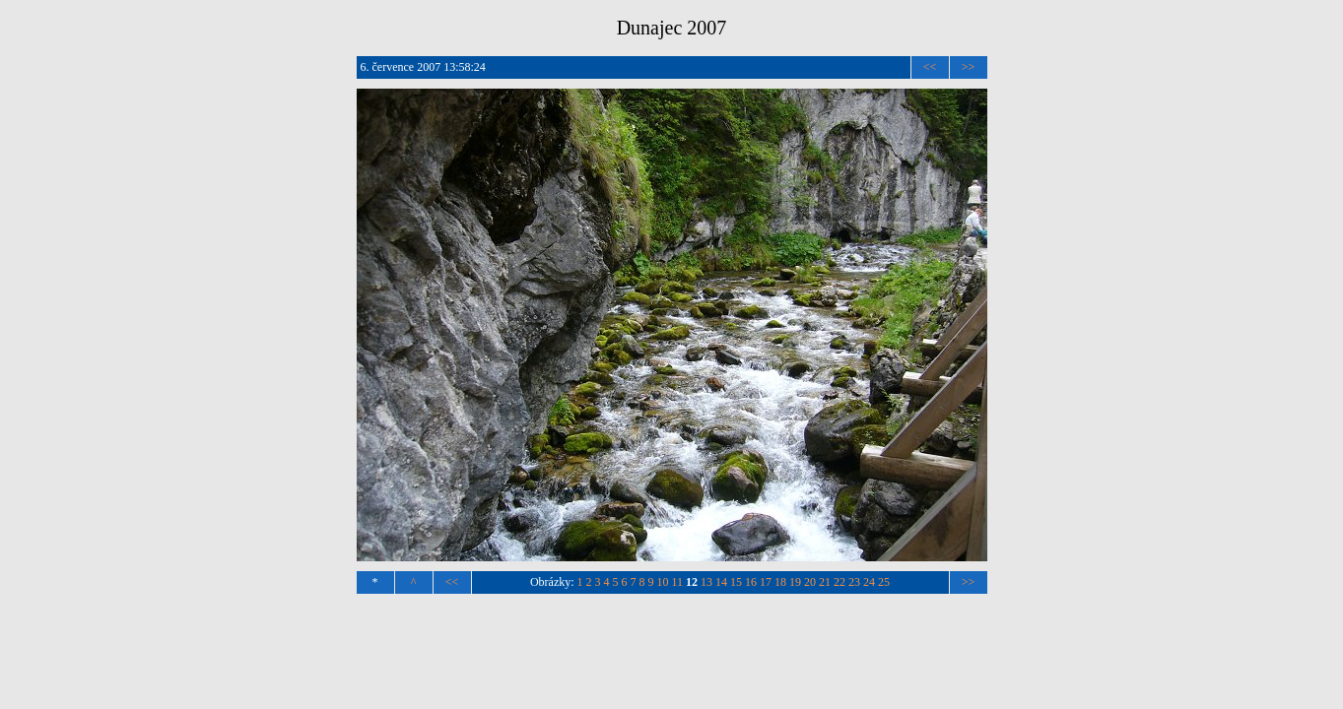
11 (678, 582)
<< (930, 67)
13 (706, 582)
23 (854, 582)
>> (968, 67)
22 (839, 582)
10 (663, 582)
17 (766, 582)
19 (795, 582)
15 (736, 582)
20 (810, 582)
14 (721, 582)
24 (869, 582)
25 (884, 582)
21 (825, 582)
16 (751, 582)
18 (780, 582)
